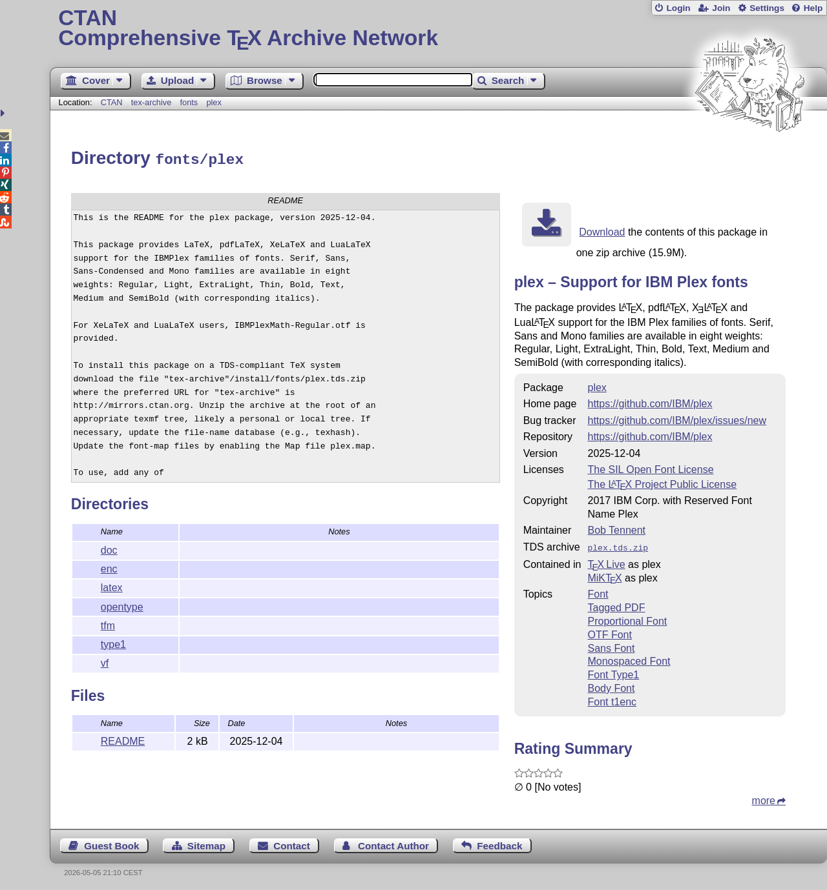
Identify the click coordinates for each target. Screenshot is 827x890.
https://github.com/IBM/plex (649, 401)
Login (678, 8)
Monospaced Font (628, 657)
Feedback (499, 842)
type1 (113, 642)
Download (602, 230)
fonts (189, 102)
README (123, 739)
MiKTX (604, 574)
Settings (766, 8)
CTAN (112, 102)
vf (105, 661)
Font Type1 (613, 671)
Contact (291, 842)
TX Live (606, 561)
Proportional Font (627, 617)
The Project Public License (662, 482)
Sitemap (206, 842)
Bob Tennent (616, 528)
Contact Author (393, 842)
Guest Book (111, 842)
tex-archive (151, 102)
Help (813, 8)
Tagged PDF (616, 604)
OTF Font (609, 631)
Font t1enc (611, 698)
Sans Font (610, 645)
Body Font (610, 685)
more (763, 797)
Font (597, 590)
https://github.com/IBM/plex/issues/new (676, 418)
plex (213, 102)
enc (109, 566)
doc (109, 548)
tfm (108, 623)
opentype (122, 605)
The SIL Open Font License (650, 467)
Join (721, 8)
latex (112, 585)
